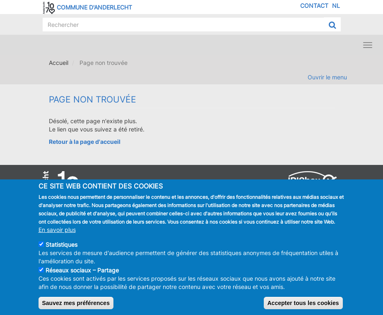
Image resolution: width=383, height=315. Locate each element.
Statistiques (61, 246)
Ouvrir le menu (327, 77)
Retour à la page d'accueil (84, 141)
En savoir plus (57, 231)
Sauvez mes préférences (76, 305)
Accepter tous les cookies (303, 305)
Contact (314, 5)
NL (336, 5)
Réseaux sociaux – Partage (82, 272)
